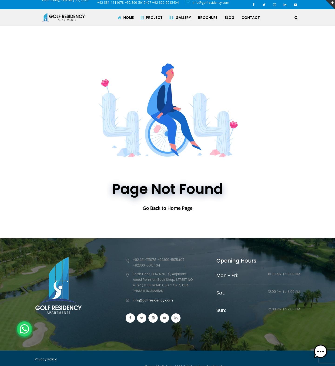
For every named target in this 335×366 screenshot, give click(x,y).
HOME (126, 17)
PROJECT (152, 17)
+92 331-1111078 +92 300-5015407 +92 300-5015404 (137, 2)
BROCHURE (208, 17)
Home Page (179, 208)
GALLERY (180, 17)
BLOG (229, 17)
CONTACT (250, 17)
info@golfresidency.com (207, 2)
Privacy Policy (46, 359)
